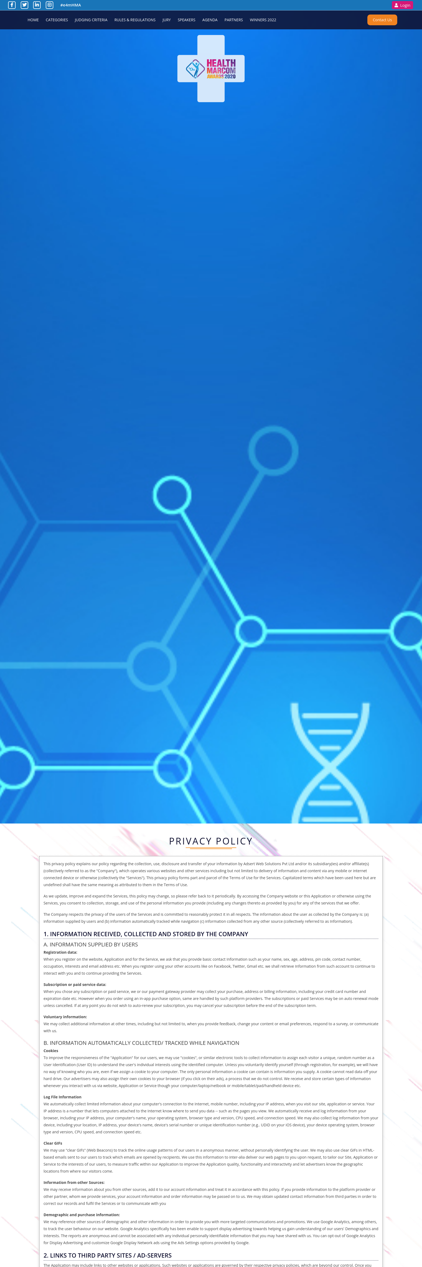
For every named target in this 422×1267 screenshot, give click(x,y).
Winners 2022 (263, 19)
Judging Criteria (91, 19)
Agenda (209, 19)
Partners (233, 19)
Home (33, 19)
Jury (167, 19)
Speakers (186, 19)
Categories (57, 19)
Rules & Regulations (135, 19)
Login (402, 5)
